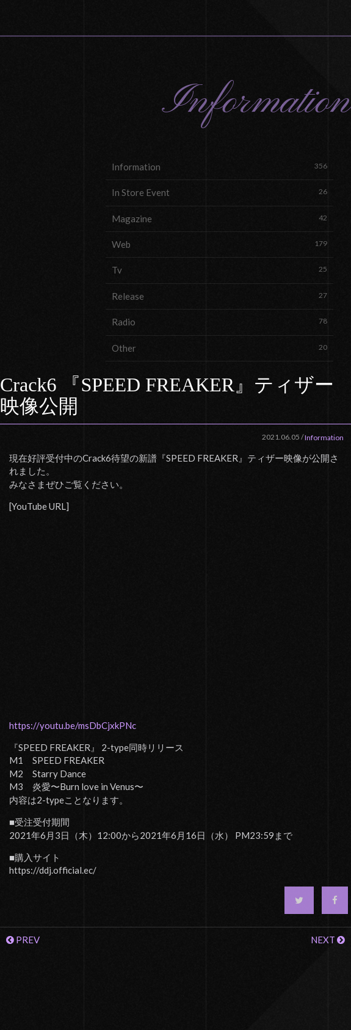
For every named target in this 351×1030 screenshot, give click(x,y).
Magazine (220, 218)
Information (220, 166)
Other (220, 348)
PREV (23, 939)
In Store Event (220, 192)
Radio (220, 321)
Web (220, 244)
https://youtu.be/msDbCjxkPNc (72, 725)
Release (220, 296)
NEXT (328, 939)
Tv (220, 269)
